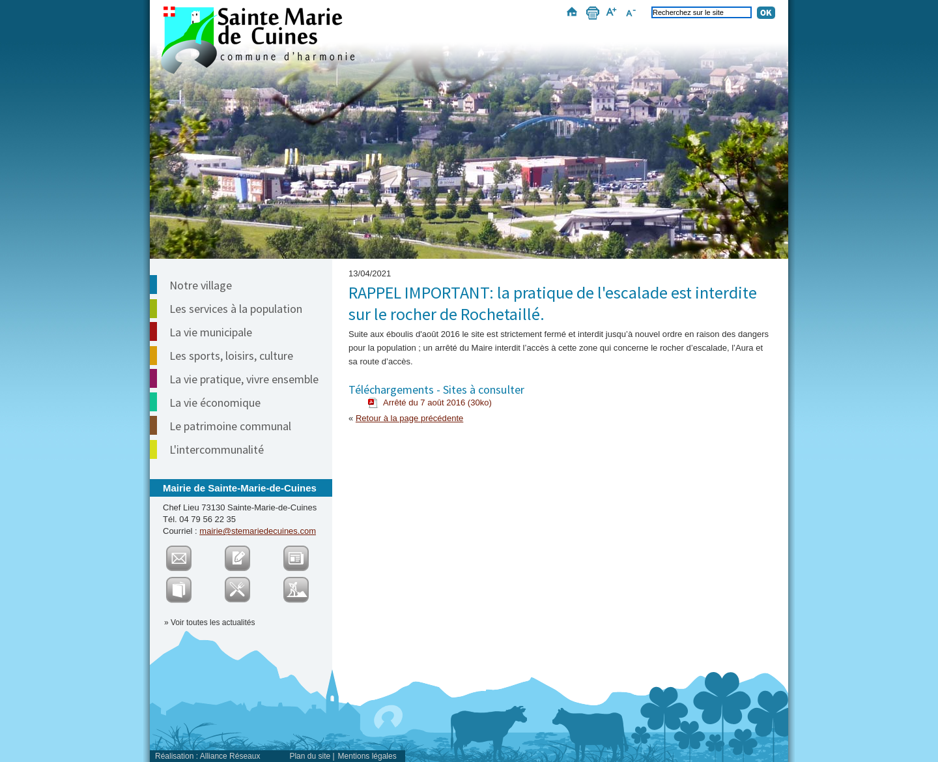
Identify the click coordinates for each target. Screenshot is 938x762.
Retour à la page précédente (409, 418)
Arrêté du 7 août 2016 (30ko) (437, 402)
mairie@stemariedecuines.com (257, 531)
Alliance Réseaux (230, 756)
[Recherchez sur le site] (701, 12)
